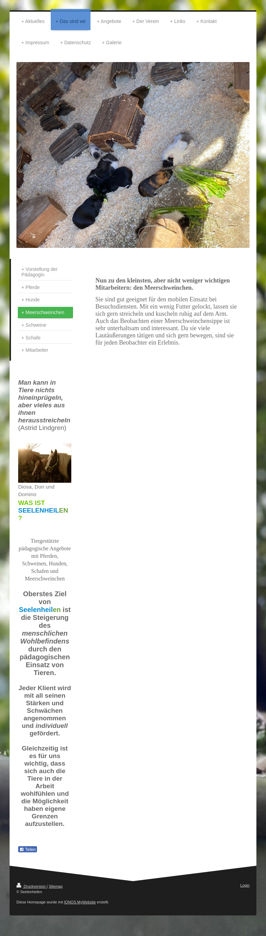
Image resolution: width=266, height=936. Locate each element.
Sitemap (55, 886)
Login (245, 885)
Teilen (28, 849)
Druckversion (31, 886)
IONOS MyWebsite (80, 902)
